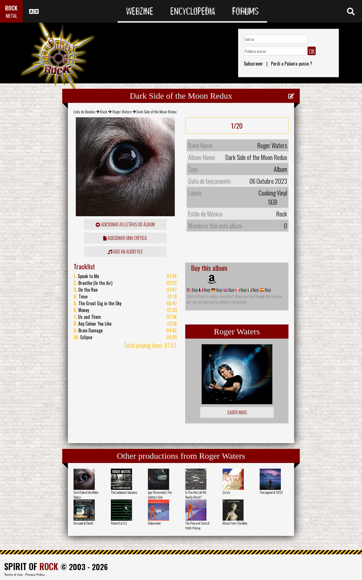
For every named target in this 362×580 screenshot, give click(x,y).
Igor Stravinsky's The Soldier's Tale (160, 494)
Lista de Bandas (84, 111)
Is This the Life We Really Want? (195, 494)
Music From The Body (235, 523)
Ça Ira (226, 492)
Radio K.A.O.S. (119, 523)
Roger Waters (122, 111)
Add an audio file (125, 251)
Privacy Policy (35, 574)
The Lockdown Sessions (124, 492)
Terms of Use (13, 574)
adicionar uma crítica (125, 238)
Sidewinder (154, 523)
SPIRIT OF (31, 566)
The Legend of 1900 (271, 492)
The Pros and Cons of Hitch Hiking (197, 525)
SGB (272, 201)
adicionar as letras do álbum (125, 224)
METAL (11, 15)
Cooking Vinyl (272, 192)
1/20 (237, 125)
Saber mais (237, 412)
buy (194, 289)
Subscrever (253, 63)
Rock (103, 111)
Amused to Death (83, 523)
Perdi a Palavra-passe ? (291, 63)
